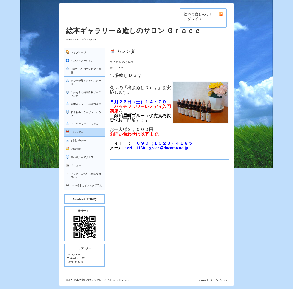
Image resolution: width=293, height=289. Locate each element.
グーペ (214, 279)
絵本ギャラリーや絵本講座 (86, 104)
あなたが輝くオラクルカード (86, 82)
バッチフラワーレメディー (86, 124)
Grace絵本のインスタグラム (86, 185)
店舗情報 (76, 148)
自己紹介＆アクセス (82, 157)
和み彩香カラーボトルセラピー (86, 114)
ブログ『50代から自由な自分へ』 (86, 175)
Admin (223, 279)
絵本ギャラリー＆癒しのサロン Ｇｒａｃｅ (133, 30)
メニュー (76, 165)
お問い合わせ (78, 140)
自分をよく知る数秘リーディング (86, 94)
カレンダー (77, 132)
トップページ (78, 52)
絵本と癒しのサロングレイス (90, 279)
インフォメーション (82, 60)
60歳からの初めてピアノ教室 (86, 71)
